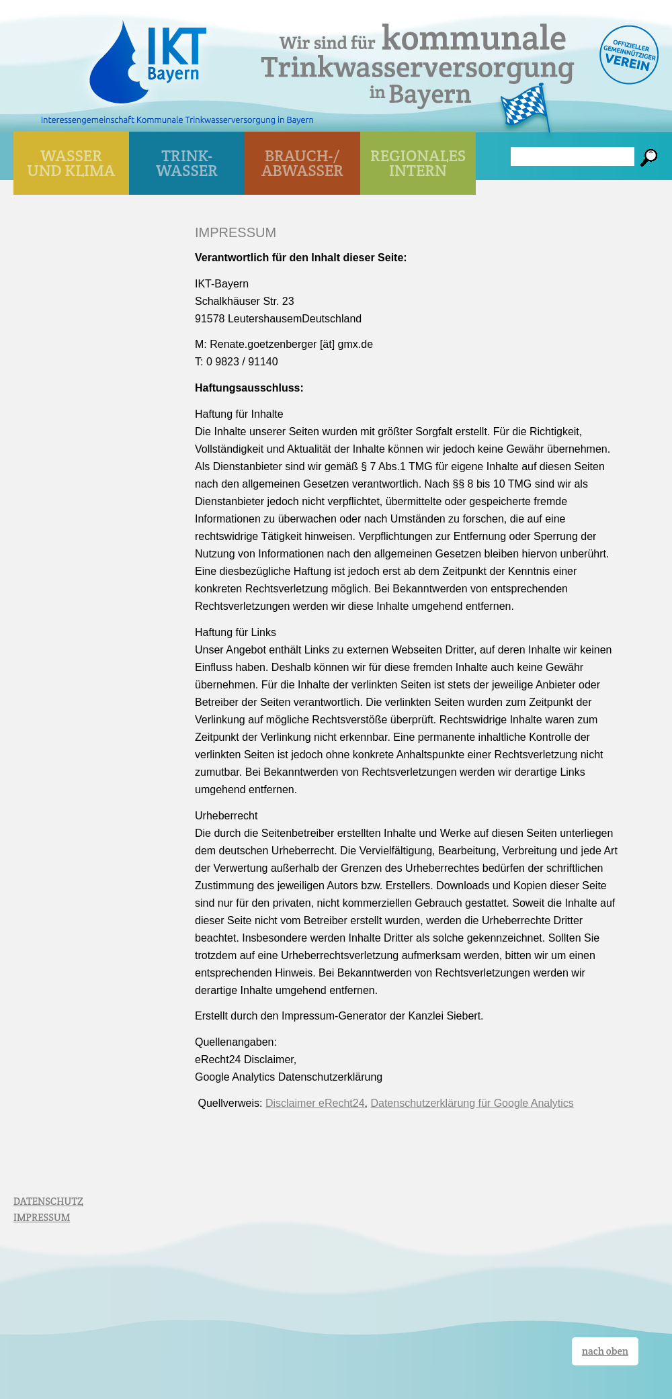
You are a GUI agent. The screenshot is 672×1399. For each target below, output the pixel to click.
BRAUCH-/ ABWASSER (302, 163)
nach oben (605, 1351)
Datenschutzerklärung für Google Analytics (471, 1103)
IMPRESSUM (41, 1217)
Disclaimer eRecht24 (315, 1103)
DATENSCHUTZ (48, 1201)
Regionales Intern (418, 163)
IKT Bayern (148, 55)
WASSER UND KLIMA (72, 163)
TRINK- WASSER (187, 163)
